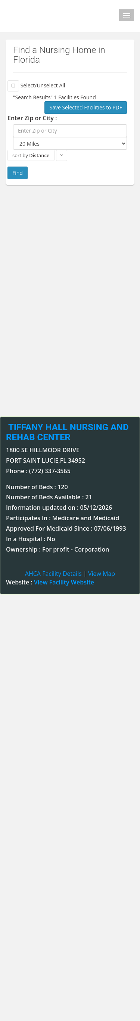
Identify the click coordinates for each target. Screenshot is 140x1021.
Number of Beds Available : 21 (49, 497)
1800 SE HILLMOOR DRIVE (43, 450)
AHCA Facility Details (53, 574)
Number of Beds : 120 (37, 487)
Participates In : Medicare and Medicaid (62, 518)
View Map (101, 574)
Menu (126, 15)
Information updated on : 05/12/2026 (59, 507)
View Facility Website (64, 582)
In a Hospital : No (30, 539)
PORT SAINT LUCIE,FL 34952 (45, 460)
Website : (50, 582)
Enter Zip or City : (32, 118)
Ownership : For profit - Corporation (57, 549)
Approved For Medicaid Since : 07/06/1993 (66, 528)
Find (17, 172)
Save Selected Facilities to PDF (85, 107)
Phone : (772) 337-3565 (38, 471)
